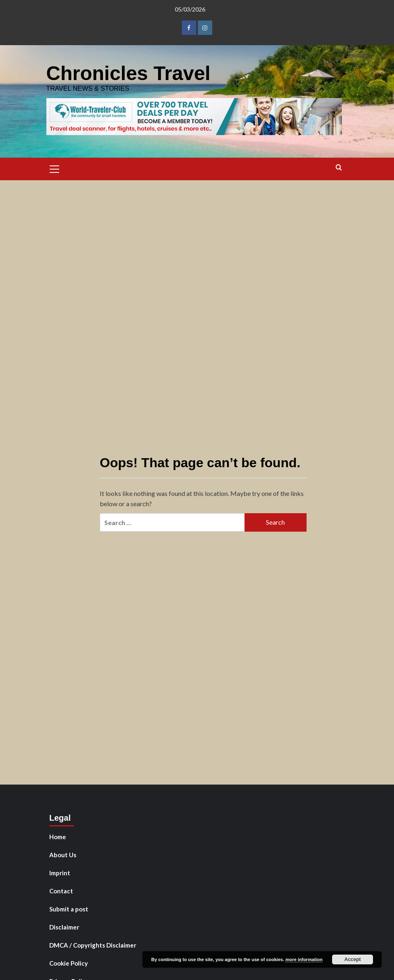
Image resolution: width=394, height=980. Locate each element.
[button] (54, 168)
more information (303, 959)
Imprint (59, 873)
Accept (352, 959)
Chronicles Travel (128, 73)
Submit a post (68, 909)
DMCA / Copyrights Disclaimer (92, 945)
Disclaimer (64, 927)
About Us (62, 854)
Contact (61, 891)
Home (57, 836)
